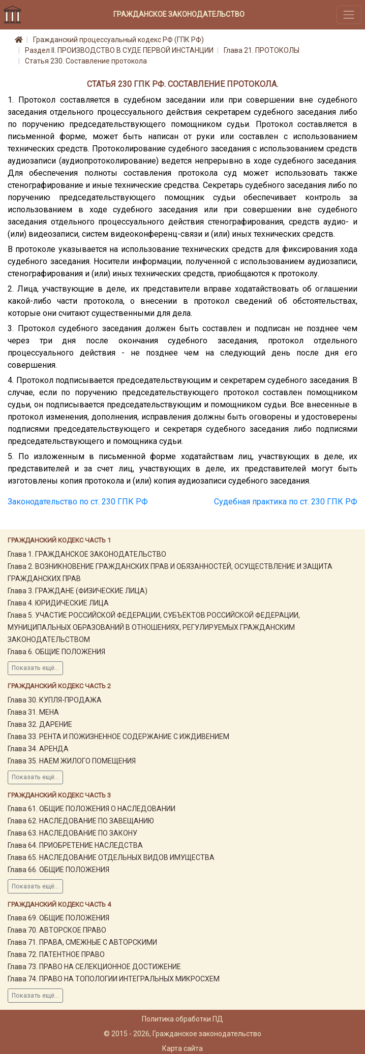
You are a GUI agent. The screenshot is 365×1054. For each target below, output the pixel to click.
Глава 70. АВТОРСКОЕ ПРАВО (57, 930)
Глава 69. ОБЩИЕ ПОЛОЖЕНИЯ (58, 918)
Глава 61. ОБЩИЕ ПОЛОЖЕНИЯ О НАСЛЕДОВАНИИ (91, 809)
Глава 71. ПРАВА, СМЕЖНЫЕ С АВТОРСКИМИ (82, 942)
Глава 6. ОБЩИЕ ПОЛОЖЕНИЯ (56, 652)
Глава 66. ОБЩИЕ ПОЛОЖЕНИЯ (58, 870)
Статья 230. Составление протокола (86, 61)
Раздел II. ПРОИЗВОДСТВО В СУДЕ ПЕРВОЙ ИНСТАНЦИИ (119, 50)
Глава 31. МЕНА (33, 712)
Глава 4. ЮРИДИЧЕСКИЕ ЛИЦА (58, 603)
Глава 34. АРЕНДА (38, 749)
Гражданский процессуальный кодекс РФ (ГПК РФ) (118, 40)
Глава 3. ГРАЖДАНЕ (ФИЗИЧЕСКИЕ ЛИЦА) (77, 591)
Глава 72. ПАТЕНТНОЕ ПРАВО (56, 954)
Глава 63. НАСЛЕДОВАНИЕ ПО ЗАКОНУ (72, 833)
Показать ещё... (35, 668)
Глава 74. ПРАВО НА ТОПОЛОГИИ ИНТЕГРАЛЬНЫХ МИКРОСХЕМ (114, 979)
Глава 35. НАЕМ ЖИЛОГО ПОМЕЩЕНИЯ (72, 761)
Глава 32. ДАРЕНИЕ (40, 724)
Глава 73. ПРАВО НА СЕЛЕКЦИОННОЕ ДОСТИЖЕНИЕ (94, 967)
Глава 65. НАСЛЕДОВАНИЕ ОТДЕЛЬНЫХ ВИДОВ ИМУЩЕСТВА (111, 857)
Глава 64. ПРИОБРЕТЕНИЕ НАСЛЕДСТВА (75, 845)
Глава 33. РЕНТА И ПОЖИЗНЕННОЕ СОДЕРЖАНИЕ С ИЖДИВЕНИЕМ (118, 736)
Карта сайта (182, 1048)
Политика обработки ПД (182, 1019)
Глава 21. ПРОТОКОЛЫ (261, 50)
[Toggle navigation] (349, 14)
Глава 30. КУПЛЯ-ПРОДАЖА (55, 700)
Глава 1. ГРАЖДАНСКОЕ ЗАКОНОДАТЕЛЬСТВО (87, 554)
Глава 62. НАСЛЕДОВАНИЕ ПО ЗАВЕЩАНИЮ (81, 821)
